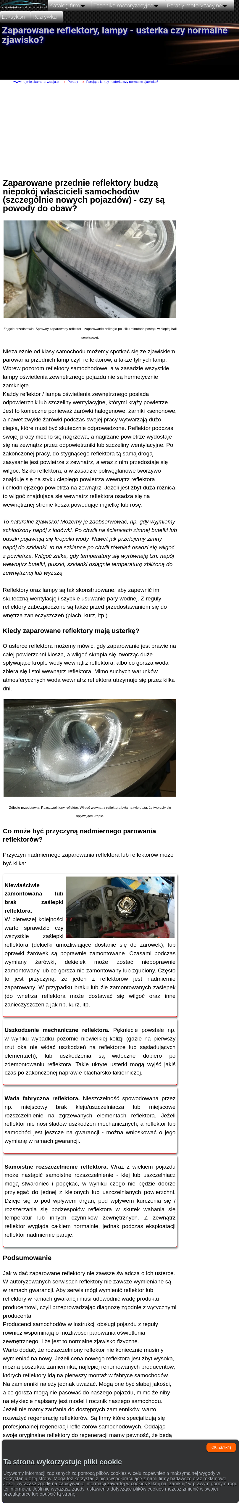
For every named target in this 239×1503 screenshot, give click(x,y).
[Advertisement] (116, 128)
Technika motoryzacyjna (126, 5)
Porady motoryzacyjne (197, 5)
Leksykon (13, 16)
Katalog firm (68, 5)
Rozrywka (45, 16)
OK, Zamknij (221, 1447)
